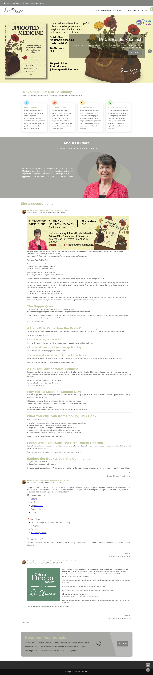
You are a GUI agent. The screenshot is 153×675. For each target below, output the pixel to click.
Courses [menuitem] (120, 10)
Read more (123, 644)
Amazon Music (37, 509)
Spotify (34, 499)
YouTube (34, 502)
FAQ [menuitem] (114, 10)
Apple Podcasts (37, 505)
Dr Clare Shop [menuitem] (130, 10)
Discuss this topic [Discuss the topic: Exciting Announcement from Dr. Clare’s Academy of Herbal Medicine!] (113, 618)
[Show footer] (148, 670)
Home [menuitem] (97, 10)
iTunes (33, 512)
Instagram (35, 526)
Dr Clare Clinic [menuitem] (142, 10)
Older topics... (26, 622)
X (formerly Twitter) (39, 533)
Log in (147, 3)
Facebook (34, 529)
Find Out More (135, 52)
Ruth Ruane (33, 212)
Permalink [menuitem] (127, 473)
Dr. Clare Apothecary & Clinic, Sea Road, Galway (50, 522)
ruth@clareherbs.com (37, 3)
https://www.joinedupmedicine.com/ (60, 362)
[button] (148, 665)
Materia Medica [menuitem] (106, 10)
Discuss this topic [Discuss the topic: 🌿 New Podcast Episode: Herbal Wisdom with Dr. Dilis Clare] (113, 556)
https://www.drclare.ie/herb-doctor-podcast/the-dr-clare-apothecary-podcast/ (55, 452)
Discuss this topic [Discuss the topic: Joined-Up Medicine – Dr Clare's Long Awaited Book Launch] (113, 476)
